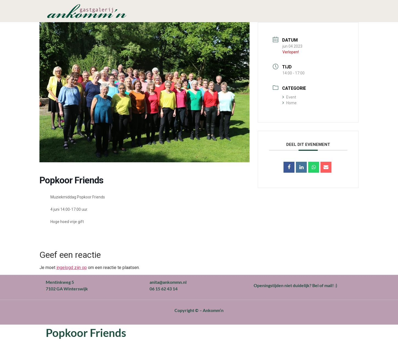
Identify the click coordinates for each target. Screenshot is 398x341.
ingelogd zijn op (71, 267)
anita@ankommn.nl (168, 282)
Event (289, 97)
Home (289, 103)
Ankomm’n (213, 310)
